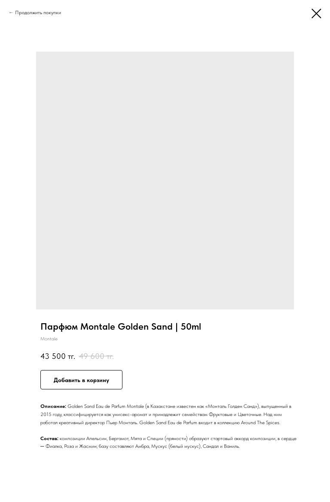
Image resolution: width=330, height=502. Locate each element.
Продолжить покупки (38, 12)
